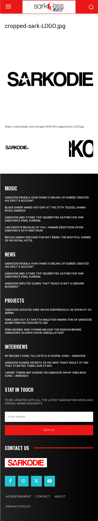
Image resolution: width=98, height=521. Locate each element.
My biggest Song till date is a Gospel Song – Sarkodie (45, 356)
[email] (49, 417)
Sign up (49, 430)
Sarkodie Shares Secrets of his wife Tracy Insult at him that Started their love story (46, 364)
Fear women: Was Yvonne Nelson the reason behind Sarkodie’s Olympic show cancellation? (43, 331)
